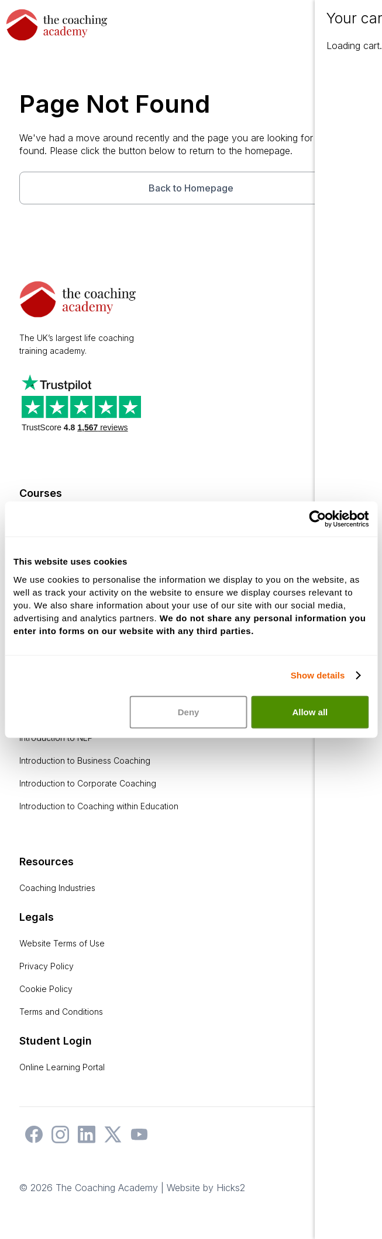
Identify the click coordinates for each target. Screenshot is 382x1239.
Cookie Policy (46, 989)
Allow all (310, 711)
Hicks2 (230, 1187)
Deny (188, 711)
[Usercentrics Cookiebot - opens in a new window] (317, 519)
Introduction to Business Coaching (84, 760)
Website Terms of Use (62, 943)
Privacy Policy (46, 966)
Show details (318, 675)
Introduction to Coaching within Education (98, 806)
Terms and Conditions (61, 1012)
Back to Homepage (191, 188)
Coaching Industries (57, 888)
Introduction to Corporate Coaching (87, 783)
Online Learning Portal (62, 1067)
